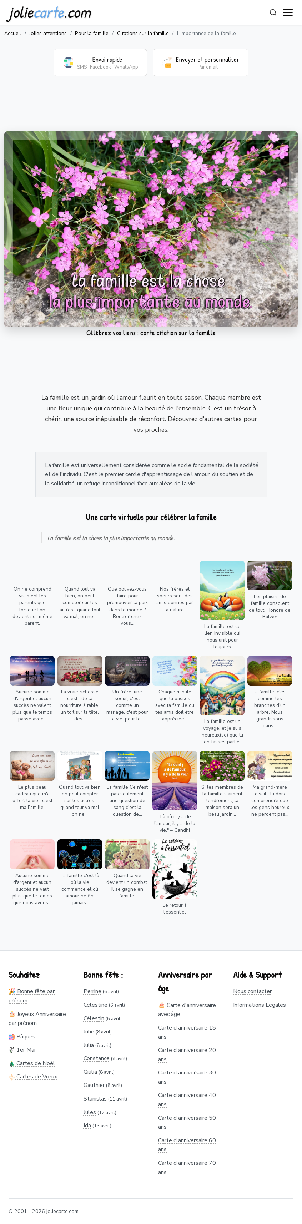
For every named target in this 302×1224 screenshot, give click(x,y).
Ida (87, 1125)
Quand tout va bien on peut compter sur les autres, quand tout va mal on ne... (80, 801)
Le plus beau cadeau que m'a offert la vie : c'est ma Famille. (32, 797)
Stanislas (95, 1099)
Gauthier (94, 1085)
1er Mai (22, 1050)
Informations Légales (259, 1005)
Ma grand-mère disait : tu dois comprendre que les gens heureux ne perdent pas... (270, 801)
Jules (90, 1112)
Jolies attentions (48, 33)
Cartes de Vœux (33, 1077)
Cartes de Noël (32, 1063)
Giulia (90, 1072)
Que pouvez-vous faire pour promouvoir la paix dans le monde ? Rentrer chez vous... (127, 606)
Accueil (12, 33)
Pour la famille (92, 33)
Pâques (22, 1037)
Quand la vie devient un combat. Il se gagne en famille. (127, 885)
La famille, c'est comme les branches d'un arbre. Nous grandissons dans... (270, 708)
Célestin (94, 1018)
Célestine (95, 1005)
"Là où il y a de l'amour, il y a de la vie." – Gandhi (174, 823)
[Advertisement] (151, 108)
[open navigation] (288, 12)
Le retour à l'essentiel (175, 908)
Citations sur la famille (143, 33)
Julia (89, 1045)
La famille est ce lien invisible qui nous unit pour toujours (222, 636)
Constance (97, 1058)
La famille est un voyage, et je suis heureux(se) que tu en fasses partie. (222, 731)
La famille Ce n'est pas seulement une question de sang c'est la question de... (127, 801)
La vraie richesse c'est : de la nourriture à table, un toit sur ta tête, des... (79, 705)
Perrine (92, 991)
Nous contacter (252, 991)
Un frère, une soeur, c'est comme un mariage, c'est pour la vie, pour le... (127, 705)
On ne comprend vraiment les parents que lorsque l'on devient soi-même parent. (32, 606)
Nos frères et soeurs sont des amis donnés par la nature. (174, 599)
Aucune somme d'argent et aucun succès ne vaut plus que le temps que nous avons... (32, 889)
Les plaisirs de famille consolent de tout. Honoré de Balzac (270, 606)
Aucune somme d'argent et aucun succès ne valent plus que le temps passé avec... (32, 705)
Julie (89, 1032)
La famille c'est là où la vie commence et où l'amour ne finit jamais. (80, 889)
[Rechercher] (273, 12)
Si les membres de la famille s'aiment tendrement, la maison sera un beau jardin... (222, 801)
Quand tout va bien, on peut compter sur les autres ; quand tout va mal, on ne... (80, 602)
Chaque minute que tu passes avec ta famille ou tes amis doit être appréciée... (174, 705)
